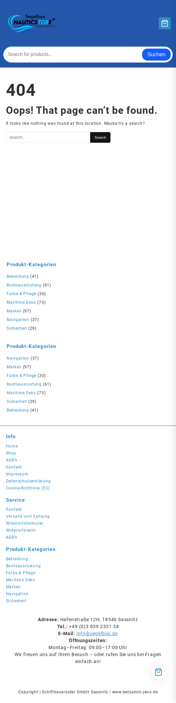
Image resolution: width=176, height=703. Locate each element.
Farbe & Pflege (21, 293)
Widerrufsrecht (21, 530)
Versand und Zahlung (28, 516)
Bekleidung (18, 276)
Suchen (156, 54)
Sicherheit (17, 328)
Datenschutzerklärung (28, 481)
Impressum (17, 474)
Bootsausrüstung (24, 285)
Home (12, 446)
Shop (11, 453)
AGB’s (11, 460)
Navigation (18, 319)
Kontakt (14, 467)
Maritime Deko (21, 302)
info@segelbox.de (97, 633)
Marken (14, 311)
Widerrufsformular (25, 523)
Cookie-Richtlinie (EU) (28, 488)
